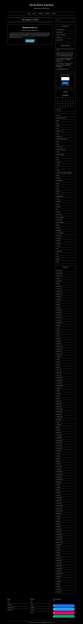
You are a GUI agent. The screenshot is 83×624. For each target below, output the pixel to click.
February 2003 (59, 589)
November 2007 (59, 443)
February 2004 (59, 560)
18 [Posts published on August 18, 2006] (67, 103)
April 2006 (58, 492)
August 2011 (58, 325)
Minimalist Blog (45, 622)
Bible (57, 123)
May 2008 (58, 427)
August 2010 (58, 356)
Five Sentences (59, 146)
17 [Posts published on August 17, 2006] (65, 103)
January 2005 (58, 531)
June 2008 (58, 424)
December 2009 (59, 377)
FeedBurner (67, 84)
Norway (57, 193)
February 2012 (59, 309)
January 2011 (58, 343)
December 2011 (59, 315)
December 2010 (59, 346)
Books (57, 128)
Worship (57, 259)
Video (57, 253)
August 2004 (58, 544)
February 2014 (59, 281)
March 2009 (58, 401)
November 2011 (59, 317)
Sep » (60, 109)
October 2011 (58, 320)
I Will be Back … (59, 37)
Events (57, 141)
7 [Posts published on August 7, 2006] (57, 101)
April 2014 (58, 278)
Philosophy (58, 201)
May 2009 (58, 395)
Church (34, 13)
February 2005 (59, 529)
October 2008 (58, 414)
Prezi (57, 209)
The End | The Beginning (60, 34)
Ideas (57, 157)
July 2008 (58, 422)
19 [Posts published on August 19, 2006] (70, 103)
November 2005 (59, 505)
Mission (57, 183)
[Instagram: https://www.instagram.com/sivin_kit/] (64, 613)
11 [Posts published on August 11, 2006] (67, 101)
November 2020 (59, 273)
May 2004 (58, 552)
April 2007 (58, 461)
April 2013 (58, 283)
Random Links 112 (30, 28)
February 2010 (59, 372)
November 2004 (59, 537)
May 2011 (58, 333)
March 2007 (58, 463)
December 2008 (59, 409)
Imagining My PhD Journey (64, 69)
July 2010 (58, 359)
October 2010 (58, 351)
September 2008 (59, 416)
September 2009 (59, 385)
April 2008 (58, 429)
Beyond (57, 120)
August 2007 (58, 450)
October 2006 (58, 476)
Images (57, 159)
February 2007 (59, 466)
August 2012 (58, 299)
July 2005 (58, 516)
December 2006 (59, 471)
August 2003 (58, 576)
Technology (58, 243)
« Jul (57, 109)
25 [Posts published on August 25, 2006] (67, 105)
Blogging (58, 125)
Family (57, 144)
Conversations (59, 136)
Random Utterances (60, 222)
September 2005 (59, 510)
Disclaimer (40, 13)
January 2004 (58, 563)
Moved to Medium (59, 32)
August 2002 (58, 591)
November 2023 (59, 270)
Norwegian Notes (59, 196)
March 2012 (58, 307)
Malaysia (58, 175)
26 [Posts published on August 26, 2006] (70, 105)
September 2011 (59, 322)
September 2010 (59, 354)
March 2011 (58, 338)
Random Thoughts (59, 217)
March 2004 (58, 557)
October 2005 (58, 508)
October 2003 (58, 571)
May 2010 (58, 364)
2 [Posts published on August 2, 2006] (62, 99)
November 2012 (59, 294)
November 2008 (59, 411)
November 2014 (59, 275)
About (28, 13)
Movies (57, 185)
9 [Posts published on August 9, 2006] (62, 101)
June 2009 (58, 393)
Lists (57, 167)
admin (36, 30)
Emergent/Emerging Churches (62, 138)
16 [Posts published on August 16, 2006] (62, 103)
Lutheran (58, 170)
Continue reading (30, 40)
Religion (57, 225)
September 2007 (59, 448)
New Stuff (58, 191)
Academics (58, 115)
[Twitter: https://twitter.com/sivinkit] (64, 609)
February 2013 (59, 286)
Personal (58, 198)
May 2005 (58, 521)
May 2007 (58, 458)
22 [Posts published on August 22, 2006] (60, 105)
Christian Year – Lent (60, 131)
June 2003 (58, 581)
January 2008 (58, 437)
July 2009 (58, 390)
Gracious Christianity (60, 154)
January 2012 (58, 312)
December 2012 (59, 291)
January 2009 (58, 406)
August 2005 (58, 513)
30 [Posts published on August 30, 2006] (62, 108)
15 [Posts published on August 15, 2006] (60, 103)
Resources (58, 227)
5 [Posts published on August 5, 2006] (70, 99)
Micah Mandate (59, 180)
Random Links (59, 214)
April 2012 (58, 304)
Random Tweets (59, 219)
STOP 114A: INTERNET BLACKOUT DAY (65, 55)
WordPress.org (10, 609)
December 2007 (59, 440)
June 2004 (58, 550)
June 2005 (58, 518)
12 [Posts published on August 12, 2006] (70, 101)
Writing (54, 13)
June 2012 (58, 301)
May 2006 (58, 490)
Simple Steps (58, 238)
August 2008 (58, 419)
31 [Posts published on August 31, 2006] (65, 108)
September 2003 (59, 573)
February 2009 (59, 403)
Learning (58, 165)
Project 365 (58, 212)
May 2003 (58, 584)
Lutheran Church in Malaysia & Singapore (64, 172)
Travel (57, 248)
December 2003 (59, 565)
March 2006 (58, 495)
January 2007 (58, 469)
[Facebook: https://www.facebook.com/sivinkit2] (64, 605)
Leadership (58, 162)
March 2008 (58, 432)
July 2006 (58, 484)
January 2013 (58, 288)
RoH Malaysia (58, 230)
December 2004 (59, 534)
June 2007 (58, 456)
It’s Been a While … (59, 40)
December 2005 (59, 503)
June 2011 (58, 330)
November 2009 (59, 380)
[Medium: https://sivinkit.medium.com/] (64, 617)
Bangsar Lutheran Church (61, 117)
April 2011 (58, 335)
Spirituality (58, 240)
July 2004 (58, 547)
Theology (58, 246)
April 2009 (58, 398)
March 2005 (58, 526)
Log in (8, 602)
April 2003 (58, 586)
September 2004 (59, 542)
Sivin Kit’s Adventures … (60, 29)
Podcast (57, 204)
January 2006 (58, 500)
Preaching (58, 206)
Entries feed (9, 604)
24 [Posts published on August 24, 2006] (65, 105)
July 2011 (58, 328)
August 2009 (58, 388)
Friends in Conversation (60, 149)
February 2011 (59, 341)
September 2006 (59, 479)
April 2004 (58, 555)
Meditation (58, 178)
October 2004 (58, 539)
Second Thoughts (59, 232)
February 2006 (59, 497)
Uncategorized (59, 251)
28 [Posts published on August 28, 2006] (57, 108)
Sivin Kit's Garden (41, 5)
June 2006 (58, 487)
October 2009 (58, 382)
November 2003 (59, 568)
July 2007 (58, 453)
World (57, 256)
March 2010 (58, 369)
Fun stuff (58, 151)
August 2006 (58, 482)
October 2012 (58, 296)
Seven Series (58, 235)
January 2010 (58, 375)
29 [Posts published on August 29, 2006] (60, 108)
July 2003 (58, 578)
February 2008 (59, 435)
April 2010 (58, 367)
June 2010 (58, 362)
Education (47, 13)
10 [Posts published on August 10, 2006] (65, 101)
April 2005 (58, 524)
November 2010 (59, 348)
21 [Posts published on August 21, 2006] (57, 105)
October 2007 (58, 445)
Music (57, 188)
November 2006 (59, 474)
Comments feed (10, 607)
